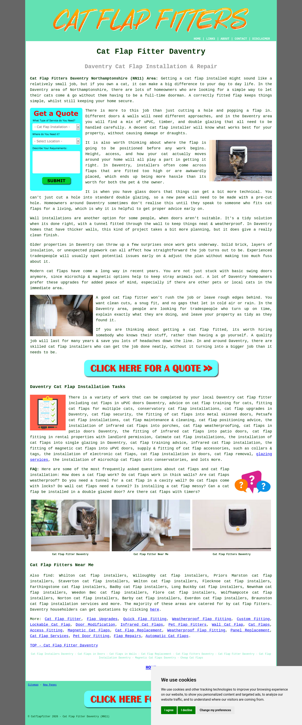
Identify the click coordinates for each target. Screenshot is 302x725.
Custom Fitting (253, 619)
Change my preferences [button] (215, 710)
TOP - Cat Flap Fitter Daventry (64, 645)
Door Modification (95, 625)
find (47, 575)
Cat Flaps (259, 625)
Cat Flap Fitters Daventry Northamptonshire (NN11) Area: (94, 78)
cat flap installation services (64, 604)
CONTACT (241, 38)
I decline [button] (186, 710)
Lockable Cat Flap (50, 625)
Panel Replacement (250, 630)
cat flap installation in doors (175, 454)
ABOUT (225, 38)
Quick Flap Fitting (145, 619)
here (154, 609)
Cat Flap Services (49, 636)
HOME (197, 38)
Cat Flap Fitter (63, 619)
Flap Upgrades (102, 619)
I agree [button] (168, 710)
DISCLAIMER (261, 38)
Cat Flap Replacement (138, 630)
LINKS (210, 38)
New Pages (50, 684)
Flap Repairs (127, 636)
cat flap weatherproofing (211, 426)
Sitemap (33, 684)
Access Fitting (46, 630)
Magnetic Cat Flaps (89, 630)
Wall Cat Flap (227, 625)
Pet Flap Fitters (187, 625)
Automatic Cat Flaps (167, 636)
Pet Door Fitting (91, 636)
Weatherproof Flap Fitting (201, 619)
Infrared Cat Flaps (141, 625)
